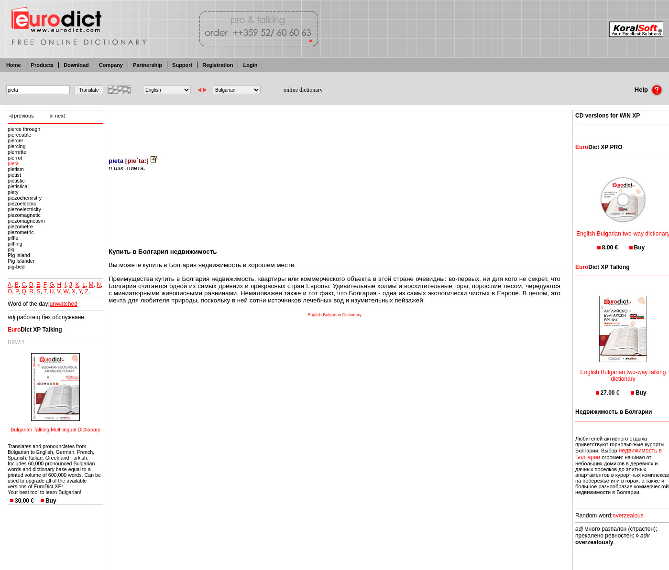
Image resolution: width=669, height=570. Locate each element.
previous (24, 115)
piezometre (20, 226)
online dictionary (303, 89)
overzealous (628, 515)
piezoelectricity (24, 209)
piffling (15, 244)
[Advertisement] (335, 126)
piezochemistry (25, 198)
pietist (14, 175)
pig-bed (16, 266)
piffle (13, 238)
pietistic (16, 180)
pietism (16, 169)
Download (76, 65)
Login (250, 65)
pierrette (17, 152)
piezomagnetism (26, 221)
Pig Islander (21, 261)
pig (11, 249)
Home (13, 65)
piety (13, 192)
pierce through (24, 129)
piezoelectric (22, 203)
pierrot (15, 158)
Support (182, 65)
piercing (16, 146)
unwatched (63, 304)
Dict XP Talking (35, 329)
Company (111, 65)
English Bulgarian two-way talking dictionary (623, 369)
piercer (15, 140)
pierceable (19, 135)
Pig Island (19, 255)
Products (42, 65)
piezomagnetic (24, 215)
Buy (50, 500)
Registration (217, 65)
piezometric (20, 232)
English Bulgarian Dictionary (334, 314)
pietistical (18, 186)
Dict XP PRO (598, 147)
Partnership (147, 65)
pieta (13, 163)
